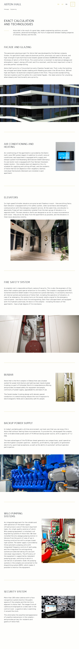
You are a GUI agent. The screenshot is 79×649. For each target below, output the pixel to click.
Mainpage (6, 9)
